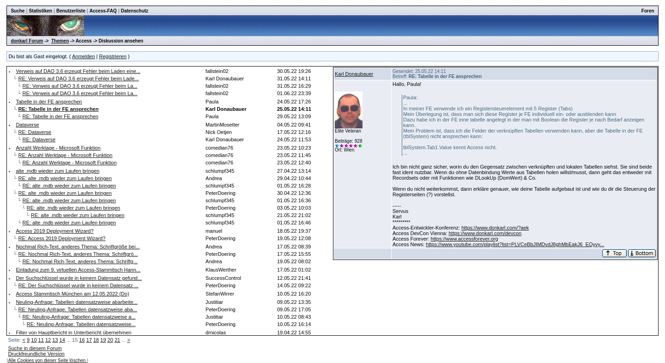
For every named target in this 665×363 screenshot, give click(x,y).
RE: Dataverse (34, 132)
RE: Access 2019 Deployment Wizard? (61, 238)
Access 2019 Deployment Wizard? (54, 231)
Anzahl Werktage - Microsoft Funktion (58, 148)
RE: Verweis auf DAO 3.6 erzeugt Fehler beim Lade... (78, 78)
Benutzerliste (70, 10)
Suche (17, 10)
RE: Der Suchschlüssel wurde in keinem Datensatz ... (78, 285)
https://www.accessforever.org (464, 239)
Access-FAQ (103, 10)
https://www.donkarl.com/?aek (495, 227)
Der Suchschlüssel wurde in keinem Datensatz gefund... (79, 278)
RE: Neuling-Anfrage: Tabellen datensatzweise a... (79, 317)
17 (89, 340)
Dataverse (27, 124)
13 (55, 340)
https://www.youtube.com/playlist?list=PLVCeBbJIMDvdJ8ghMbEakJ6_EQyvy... (515, 244)
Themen (60, 40)
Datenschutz (134, 10)
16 (82, 340)
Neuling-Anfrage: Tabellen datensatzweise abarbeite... (76, 302)
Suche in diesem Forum (34, 348)
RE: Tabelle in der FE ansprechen (60, 116)
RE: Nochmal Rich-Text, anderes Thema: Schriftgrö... (78, 254)
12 (48, 340)
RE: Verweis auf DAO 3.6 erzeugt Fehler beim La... (80, 86)
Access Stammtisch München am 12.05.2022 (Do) (72, 293)
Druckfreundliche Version (36, 354)
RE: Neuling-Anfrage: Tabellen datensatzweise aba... (77, 309)
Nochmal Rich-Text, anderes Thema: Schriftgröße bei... (77, 246)
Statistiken (40, 10)
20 (110, 340)
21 (117, 340)
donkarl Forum (27, 40)
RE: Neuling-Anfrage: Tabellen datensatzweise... (81, 324)
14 (62, 340)
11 (41, 340)
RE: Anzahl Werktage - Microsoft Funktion (65, 155)
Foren (647, 10)
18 (96, 340)
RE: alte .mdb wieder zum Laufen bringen (64, 178)
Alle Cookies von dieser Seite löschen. (47, 360)
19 (103, 340)
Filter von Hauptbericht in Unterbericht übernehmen (73, 332)
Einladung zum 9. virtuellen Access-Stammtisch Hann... (78, 269)
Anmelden (83, 56)
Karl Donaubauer (354, 74)
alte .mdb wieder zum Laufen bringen (57, 171)
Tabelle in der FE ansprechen (49, 101)
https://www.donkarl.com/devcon (484, 233)
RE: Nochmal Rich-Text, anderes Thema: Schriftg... (80, 261)
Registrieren (113, 56)
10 (33, 340)
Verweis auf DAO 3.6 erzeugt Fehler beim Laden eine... (78, 71)
